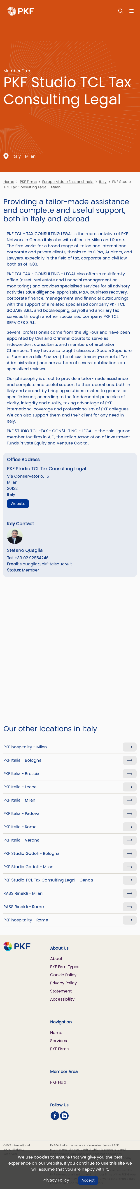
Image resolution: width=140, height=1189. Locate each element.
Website (18, 503)
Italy (103, 181)
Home (8, 181)
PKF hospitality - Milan (25, 747)
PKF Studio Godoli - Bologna (31, 853)
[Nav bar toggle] (131, 11)
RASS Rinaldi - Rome (23, 906)
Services (58, 1040)
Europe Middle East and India (67, 181)
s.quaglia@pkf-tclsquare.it (46, 564)
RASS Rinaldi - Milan (23, 893)
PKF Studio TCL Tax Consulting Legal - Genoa (48, 880)
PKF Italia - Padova (21, 813)
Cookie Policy (63, 975)
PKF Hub (58, 1082)
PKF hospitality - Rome (25, 920)
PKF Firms (28, 181)
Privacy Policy (55, 1180)
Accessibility (62, 999)
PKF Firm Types (64, 966)
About (56, 958)
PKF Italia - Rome (20, 827)
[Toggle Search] (120, 11)
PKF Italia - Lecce (20, 787)
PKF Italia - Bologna (22, 760)
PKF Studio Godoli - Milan (28, 867)
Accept (88, 1180)
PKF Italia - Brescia (21, 773)
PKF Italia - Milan (19, 800)
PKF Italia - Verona (21, 840)
